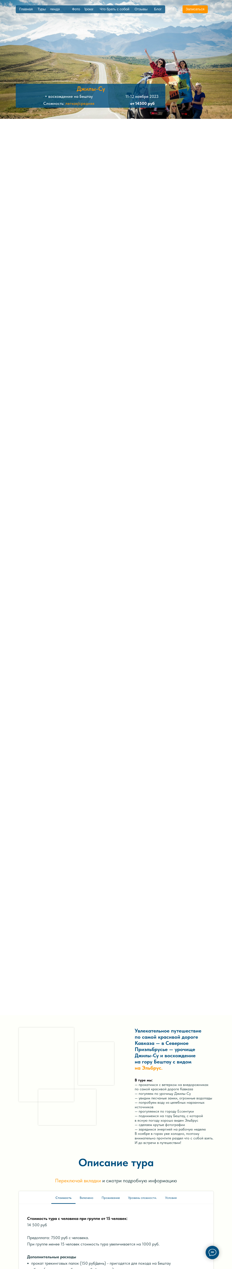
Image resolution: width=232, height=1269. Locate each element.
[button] (195, 9)
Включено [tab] (86, 1198)
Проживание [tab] (111, 1198)
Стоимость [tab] (63, 1198)
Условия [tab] (171, 1198)
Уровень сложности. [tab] (142, 1198)
